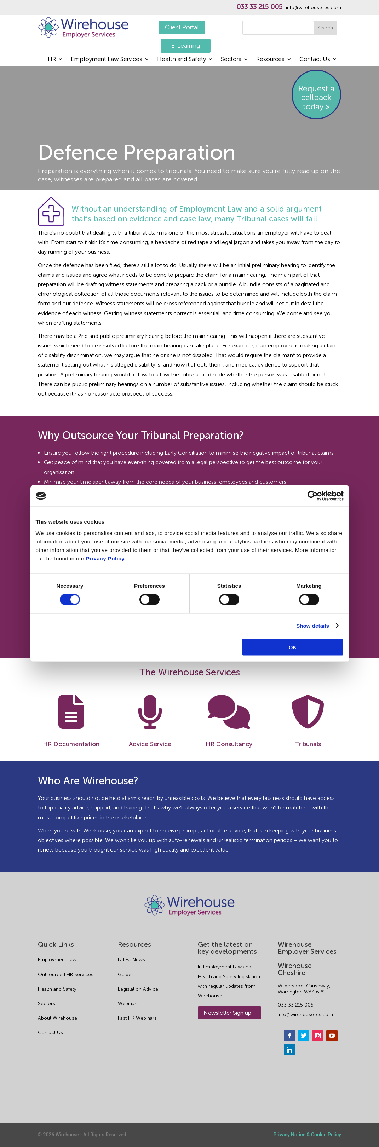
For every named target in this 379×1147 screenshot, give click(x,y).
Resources (270, 60)
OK (293, 647)
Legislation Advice (138, 989)
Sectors (231, 60)
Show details (312, 626)
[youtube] (332, 1035)
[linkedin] (289, 1049)
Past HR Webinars (137, 1018)
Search (325, 28)
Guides (126, 975)
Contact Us (314, 60)
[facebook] (289, 1035)
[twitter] (303, 1035)
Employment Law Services (106, 60)
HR (52, 60)
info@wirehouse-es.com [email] (305, 1014)
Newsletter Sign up (227, 1012)
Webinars (128, 1004)
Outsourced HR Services (65, 975)
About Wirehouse (57, 1018)
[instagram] (317, 1035)
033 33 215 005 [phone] (296, 1005)
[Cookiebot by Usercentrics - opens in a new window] (313, 496)
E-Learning (185, 45)
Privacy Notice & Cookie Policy (307, 1134)
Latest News (131, 960)
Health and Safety (181, 60)
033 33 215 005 (259, 7)
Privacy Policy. (106, 558)
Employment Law (57, 960)
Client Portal (182, 27)
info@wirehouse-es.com (313, 8)
